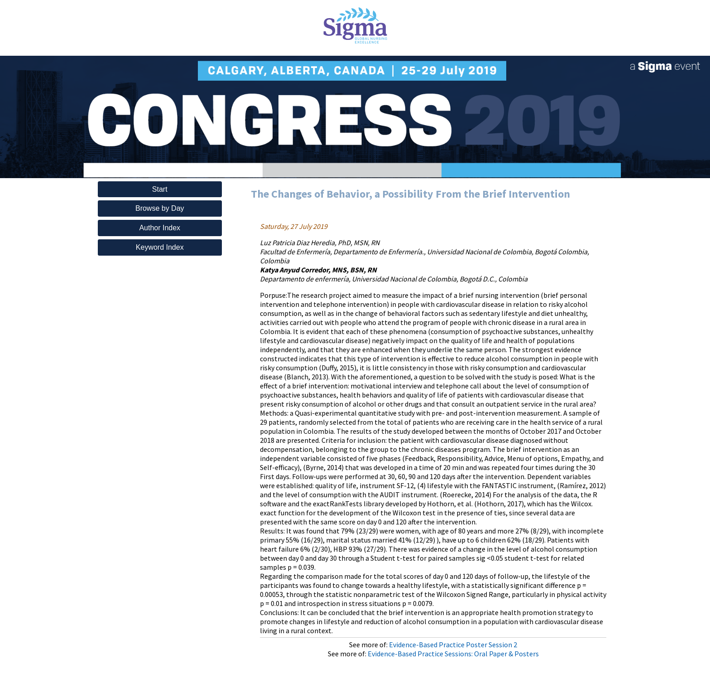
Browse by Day (159, 208)
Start (160, 189)
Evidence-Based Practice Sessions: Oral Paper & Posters (453, 653)
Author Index (159, 228)
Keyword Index (160, 247)
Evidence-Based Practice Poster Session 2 (453, 644)
